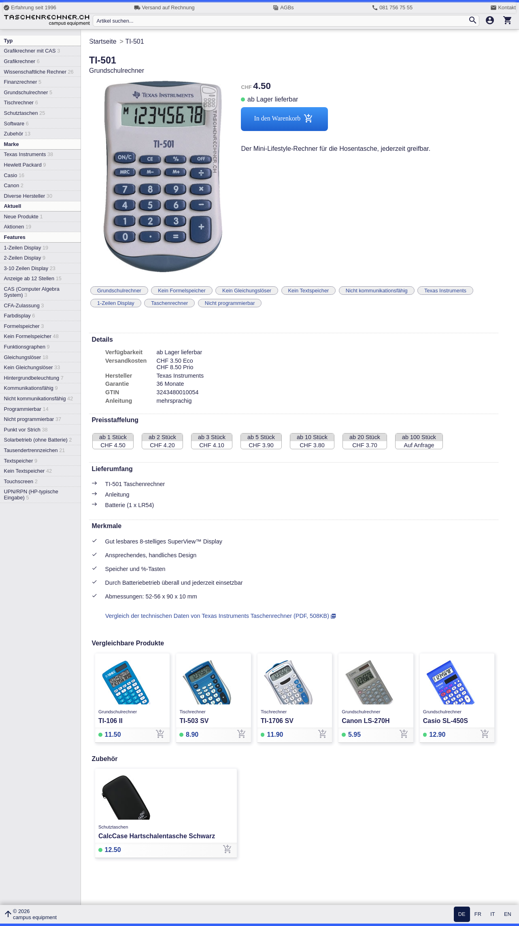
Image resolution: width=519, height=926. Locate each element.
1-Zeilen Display (26, 248)
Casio (14, 175)
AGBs (283, 7)
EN (507, 914)
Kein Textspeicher (28, 471)
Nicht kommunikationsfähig (38, 398)
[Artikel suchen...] (282, 20)
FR (477, 914)
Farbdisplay (19, 316)
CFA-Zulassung (24, 305)
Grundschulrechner (28, 92)
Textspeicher (21, 461)
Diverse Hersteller (28, 196)
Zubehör (17, 134)
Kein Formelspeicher (31, 336)
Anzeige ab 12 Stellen (33, 278)
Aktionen (18, 227)
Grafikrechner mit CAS (32, 51)
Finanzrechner (22, 82)
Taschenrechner (169, 303)
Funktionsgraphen (27, 347)
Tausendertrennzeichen (34, 450)
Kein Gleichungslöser (32, 367)
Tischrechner (21, 102)
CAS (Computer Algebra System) (32, 292)
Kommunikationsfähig (31, 388)
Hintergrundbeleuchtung (34, 378)
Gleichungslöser (26, 357)
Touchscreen (21, 481)
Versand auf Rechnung (164, 7)
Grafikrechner (22, 61)
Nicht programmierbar (33, 419)
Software (16, 124)
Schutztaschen (24, 113)
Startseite (103, 41)
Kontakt (503, 7)
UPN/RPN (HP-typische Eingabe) (31, 494)
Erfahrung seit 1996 (29, 7)
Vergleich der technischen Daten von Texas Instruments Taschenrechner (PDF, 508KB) (217, 616)
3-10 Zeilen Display (29, 268)
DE (462, 914)
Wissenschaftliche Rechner (39, 72)
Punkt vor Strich (26, 430)
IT (492, 914)
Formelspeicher (24, 326)
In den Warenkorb (284, 119)
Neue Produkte (23, 217)
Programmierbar (26, 409)
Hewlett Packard (25, 165)
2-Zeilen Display (24, 258)
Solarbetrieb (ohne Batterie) (38, 440)
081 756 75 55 (392, 7)
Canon (13, 185)
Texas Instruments (28, 154)
